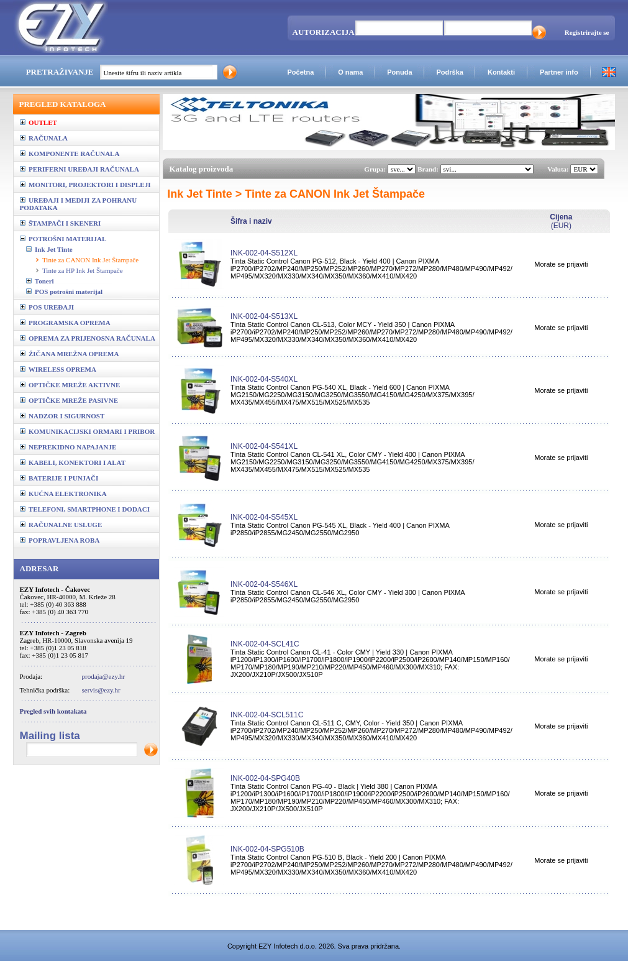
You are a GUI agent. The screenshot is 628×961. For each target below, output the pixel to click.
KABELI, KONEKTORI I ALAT (73, 462)
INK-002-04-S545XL (264, 517)
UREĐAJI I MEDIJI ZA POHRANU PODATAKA (78, 203)
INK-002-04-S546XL (264, 584)
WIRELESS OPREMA (58, 369)
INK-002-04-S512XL (264, 253)
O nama (350, 72)
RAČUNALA (44, 138)
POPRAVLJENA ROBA (60, 540)
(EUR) (561, 221)
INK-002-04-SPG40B (265, 778)
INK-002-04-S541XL (264, 446)
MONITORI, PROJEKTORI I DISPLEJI (85, 184)
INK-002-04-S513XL (264, 316)
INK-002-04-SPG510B (267, 849)
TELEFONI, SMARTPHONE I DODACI (85, 509)
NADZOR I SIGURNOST (62, 416)
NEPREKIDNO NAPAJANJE (68, 447)
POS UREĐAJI (47, 307)
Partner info (559, 72)
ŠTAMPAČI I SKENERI (60, 223)
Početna (300, 72)
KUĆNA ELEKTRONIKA (63, 493)
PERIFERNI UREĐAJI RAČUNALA (79, 169)
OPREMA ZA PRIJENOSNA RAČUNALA (87, 338)
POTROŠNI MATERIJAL (63, 238)
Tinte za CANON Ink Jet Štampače (90, 260)
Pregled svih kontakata (53, 711)
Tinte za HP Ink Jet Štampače (82, 270)
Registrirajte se (587, 32)
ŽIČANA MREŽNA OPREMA (69, 353)
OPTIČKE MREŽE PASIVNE (69, 400)
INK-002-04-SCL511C (266, 714)
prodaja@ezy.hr (103, 676)
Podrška (449, 72)
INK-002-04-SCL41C (264, 644)
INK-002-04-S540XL (264, 379)
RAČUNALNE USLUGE (61, 524)
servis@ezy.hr (101, 690)
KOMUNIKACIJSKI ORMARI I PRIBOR (87, 431)
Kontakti (501, 72)
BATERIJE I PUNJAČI (59, 478)
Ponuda (399, 72)
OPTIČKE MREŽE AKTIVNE (70, 385)
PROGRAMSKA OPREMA (65, 322)
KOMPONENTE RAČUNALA (70, 153)
